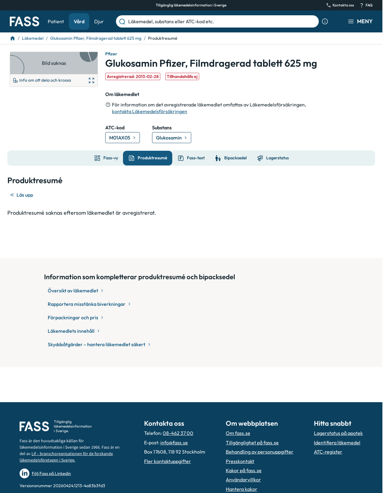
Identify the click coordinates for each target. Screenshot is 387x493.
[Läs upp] (22, 194)
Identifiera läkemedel (337, 442)
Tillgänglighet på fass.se (252, 442)
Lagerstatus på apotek (338, 433)
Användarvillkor (243, 479)
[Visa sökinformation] (325, 21)
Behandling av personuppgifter (259, 452)
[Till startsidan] (12, 38)
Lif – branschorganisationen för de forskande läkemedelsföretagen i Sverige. (66, 457)
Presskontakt (240, 461)
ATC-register (328, 452)
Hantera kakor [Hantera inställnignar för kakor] (241, 489)
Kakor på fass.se (244, 470)
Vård (79, 21)
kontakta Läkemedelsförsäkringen (149, 111)
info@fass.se (174, 442)
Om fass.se (238, 433)
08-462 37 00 (178, 433)
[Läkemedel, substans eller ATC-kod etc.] (222, 21)
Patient (56, 21)
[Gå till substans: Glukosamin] (171, 137)
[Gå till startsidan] (24, 21)
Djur (99, 21)
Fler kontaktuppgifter (167, 461)
